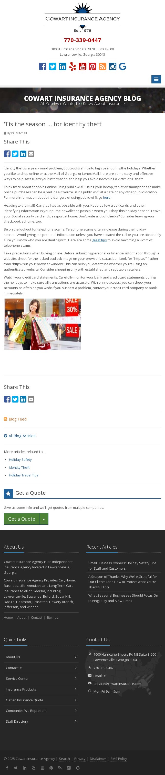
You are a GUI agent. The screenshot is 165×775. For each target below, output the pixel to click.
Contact (36, 617)
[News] (102, 66)
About (21, 617)
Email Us (100, 675)
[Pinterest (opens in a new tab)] (92, 66)
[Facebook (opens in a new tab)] (42, 66)
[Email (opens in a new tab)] (31, 153)
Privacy (80, 758)
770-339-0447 (104, 667)
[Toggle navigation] (156, 79)
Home (8, 617)
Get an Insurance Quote (41, 700)
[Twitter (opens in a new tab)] (52, 66)
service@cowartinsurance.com (117, 683)
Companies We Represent (41, 710)
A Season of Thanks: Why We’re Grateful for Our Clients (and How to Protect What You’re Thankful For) (122, 582)
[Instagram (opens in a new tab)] (112, 66)
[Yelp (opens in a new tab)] (72, 66)
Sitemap (52, 617)
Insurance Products (41, 689)
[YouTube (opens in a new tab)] (82, 66)
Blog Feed (15, 419)
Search (64, 758)
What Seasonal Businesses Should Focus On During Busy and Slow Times (123, 598)
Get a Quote (21, 519)
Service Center (41, 678)
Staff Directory (41, 721)
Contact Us (41, 667)
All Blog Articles (20, 435)
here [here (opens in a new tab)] (106, 197)
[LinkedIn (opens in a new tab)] (62, 66)
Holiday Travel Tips (23, 475)
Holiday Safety (20, 459)
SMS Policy (118, 758)
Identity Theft (19, 467)
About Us (41, 657)
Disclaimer (98, 758)
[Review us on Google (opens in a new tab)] (122, 66)
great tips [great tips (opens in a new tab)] (99, 240)
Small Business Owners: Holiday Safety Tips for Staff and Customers (122, 566)
